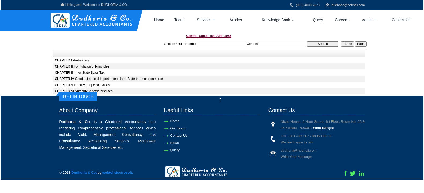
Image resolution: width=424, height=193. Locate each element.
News (174, 143)
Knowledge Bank (278, 20)
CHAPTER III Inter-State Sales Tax (79, 73)
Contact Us (401, 20)
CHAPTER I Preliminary (72, 60)
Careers (341, 20)
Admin (369, 20)
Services (206, 20)
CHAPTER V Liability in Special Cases (82, 85)
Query (318, 20)
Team (178, 20)
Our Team (178, 128)
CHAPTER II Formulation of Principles (82, 66)
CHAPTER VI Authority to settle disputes (83, 91)
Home (159, 20)
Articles (236, 20)
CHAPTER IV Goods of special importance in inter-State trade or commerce (109, 79)
